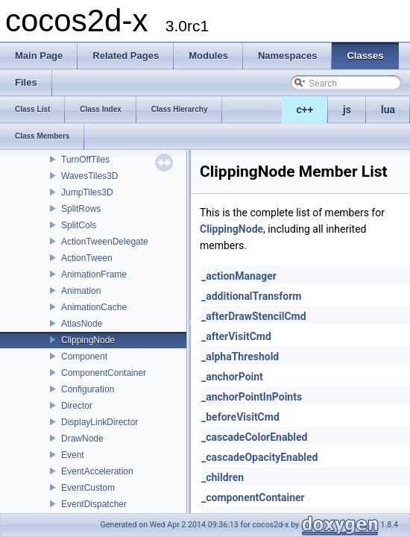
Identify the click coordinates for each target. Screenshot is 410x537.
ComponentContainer (103, 373)
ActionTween (87, 258)
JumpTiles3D (87, 192)
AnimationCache (94, 307)
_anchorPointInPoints (251, 397)
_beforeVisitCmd (240, 417)
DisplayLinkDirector (99, 422)
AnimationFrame (94, 274)
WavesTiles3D (89, 176)
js (347, 110)
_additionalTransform (251, 296)
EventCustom (88, 488)
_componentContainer (253, 497)
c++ (305, 110)
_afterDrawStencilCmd (253, 316)
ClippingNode (88, 340)
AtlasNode (81, 323)
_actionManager (239, 276)
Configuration (87, 389)
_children (222, 477)
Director (76, 406)
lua (388, 110)
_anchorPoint (232, 377)
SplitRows (81, 209)
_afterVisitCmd (236, 336)
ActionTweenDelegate (104, 241)
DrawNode (82, 438)
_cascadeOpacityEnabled (259, 457)
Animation (81, 291)
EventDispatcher (94, 504)
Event (72, 455)
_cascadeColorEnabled (254, 437)
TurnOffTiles (85, 159)
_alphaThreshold (240, 356)
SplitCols (78, 225)
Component (84, 356)
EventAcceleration (97, 471)
